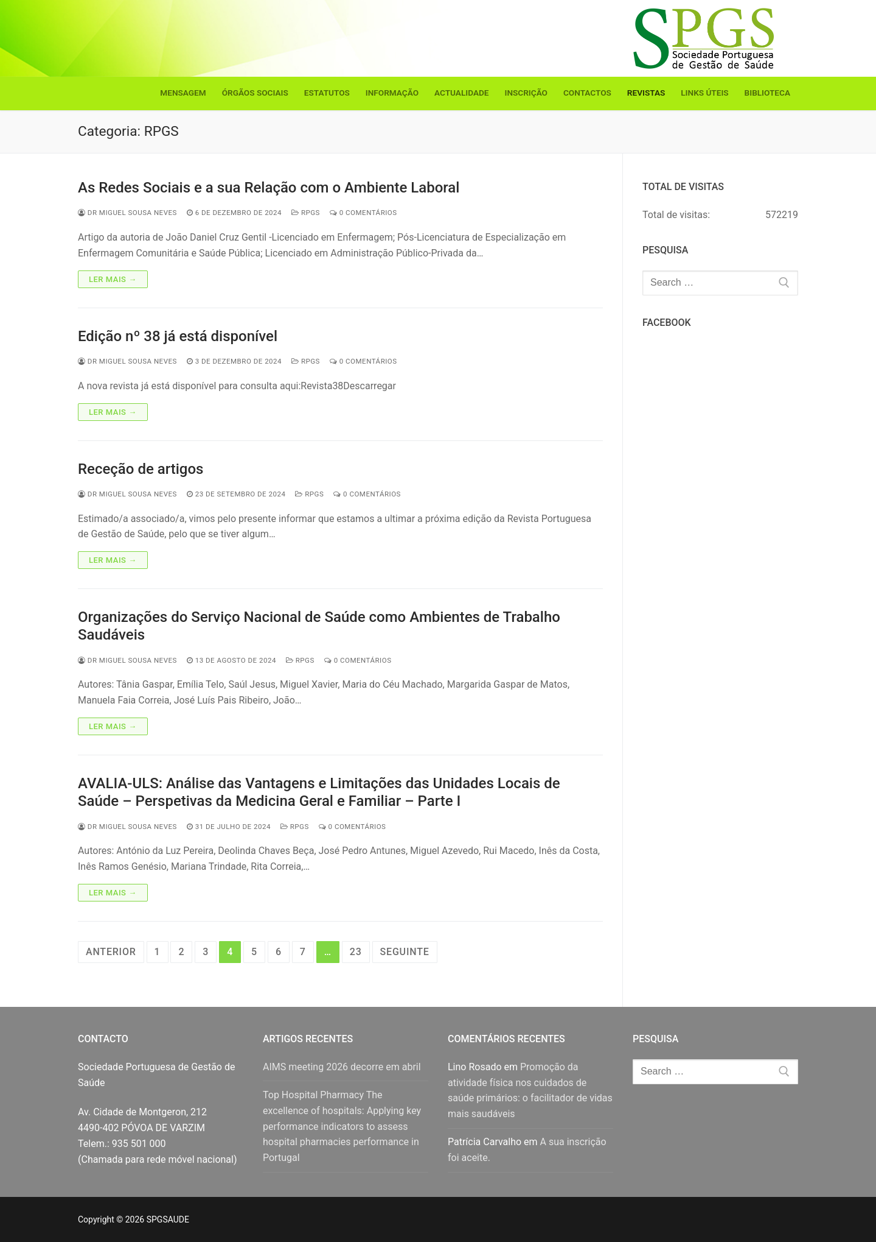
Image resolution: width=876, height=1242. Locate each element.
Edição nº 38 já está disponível (177, 336)
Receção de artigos (140, 469)
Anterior (111, 952)
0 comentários (363, 212)
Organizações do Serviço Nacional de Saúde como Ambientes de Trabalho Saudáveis (319, 626)
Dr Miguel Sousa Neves (127, 212)
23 (356, 952)
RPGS (305, 212)
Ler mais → (113, 279)
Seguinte (404, 952)
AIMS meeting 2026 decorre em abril (342, 1067)
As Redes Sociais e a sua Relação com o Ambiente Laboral (268, 187)
